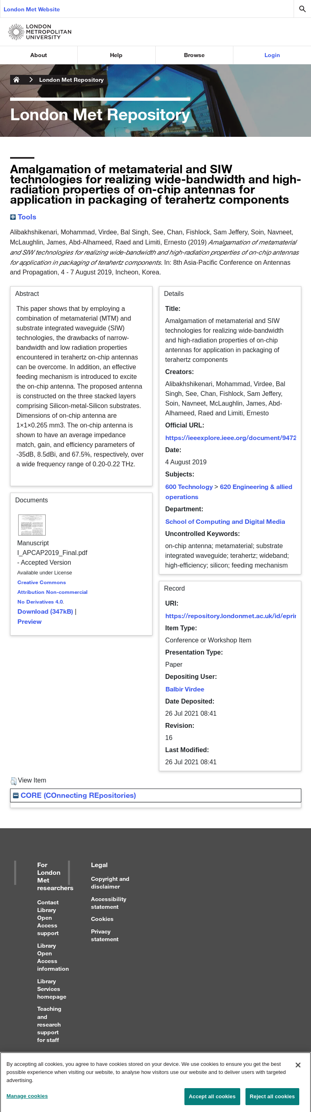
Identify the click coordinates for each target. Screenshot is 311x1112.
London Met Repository (71, 79)
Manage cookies (27, 1100)
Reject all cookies (272, 1100)
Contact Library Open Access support (48, 918)
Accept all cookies (212, 1100)
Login (272, 54)
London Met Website (32, 9)
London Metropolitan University (16, 80)
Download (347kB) (45, 611)
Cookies (102, 918)
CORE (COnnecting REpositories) (74, 795)
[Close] (298, 1069)
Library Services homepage (51, 989)
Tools (23, 216)
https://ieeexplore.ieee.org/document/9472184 (236, 437)
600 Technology (189, 486)
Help (116, 54)
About (38, 54)
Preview (29, 621)
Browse (194, 54)
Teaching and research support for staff (49, 1024)
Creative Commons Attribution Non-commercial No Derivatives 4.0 (52, 592)
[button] (14, 781)
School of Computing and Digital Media (225, 521)
